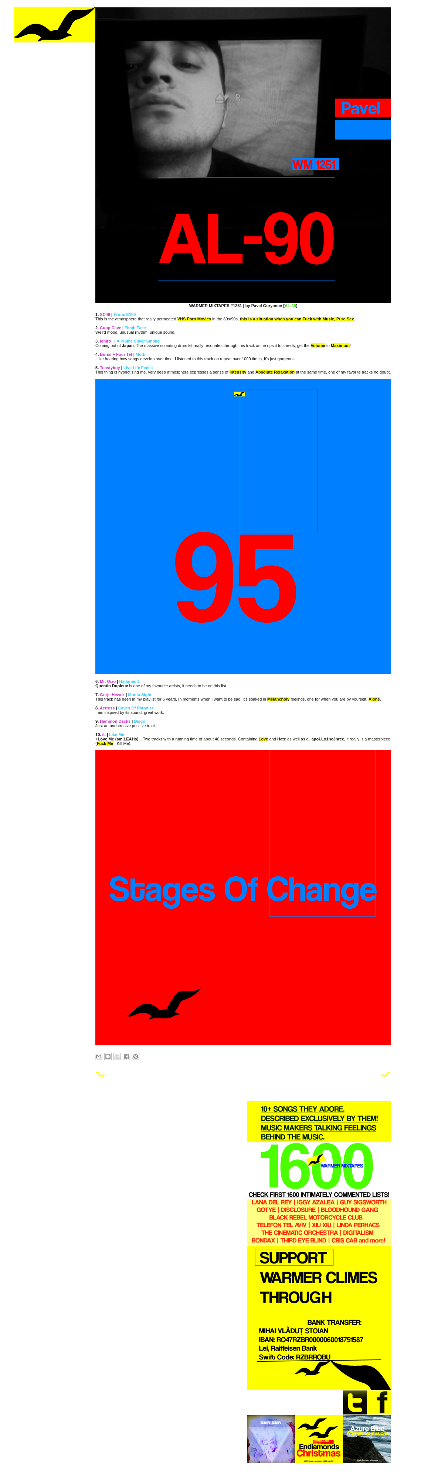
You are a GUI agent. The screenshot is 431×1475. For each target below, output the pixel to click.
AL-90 (290, 305)
